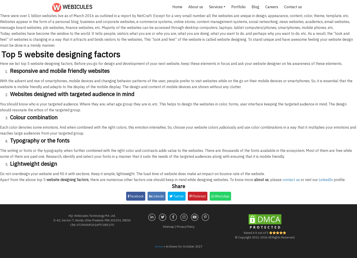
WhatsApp (220, 196)
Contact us (293, 7)
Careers (271, 7)
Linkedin (156, 196)
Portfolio (238, 7)
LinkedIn (326, 179)
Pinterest (197, 196)
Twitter (176, 196)
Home (177, 7)
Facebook (136, 196)
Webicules (72, 7)
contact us (291, 179)
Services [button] (216, 7)
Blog (255, 7)
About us (195, 7)
